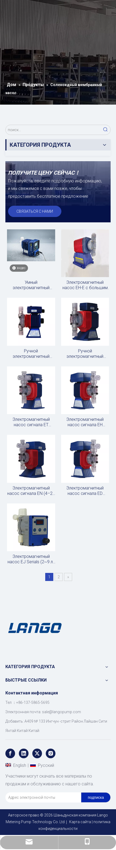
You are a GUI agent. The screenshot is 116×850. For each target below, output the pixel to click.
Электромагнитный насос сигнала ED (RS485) (85, 490)
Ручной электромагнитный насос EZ (31, 353)
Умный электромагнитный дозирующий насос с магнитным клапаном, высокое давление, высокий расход (31, 285)
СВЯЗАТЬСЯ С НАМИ (34, 211)
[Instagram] (50, 753)
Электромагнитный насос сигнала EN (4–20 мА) (31, 490)
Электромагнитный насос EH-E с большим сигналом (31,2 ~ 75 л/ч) (85, 285)
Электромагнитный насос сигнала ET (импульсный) (31, 422)
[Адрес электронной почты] (42, 797)
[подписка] (96, 797)
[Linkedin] (24, 753)
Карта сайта (80, 822)
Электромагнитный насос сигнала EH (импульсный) (85, 422)
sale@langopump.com (61, 712)
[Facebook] (10, 753)
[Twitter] (37, 753)
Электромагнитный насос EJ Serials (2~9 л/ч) (31, 559)
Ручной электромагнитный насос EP (84, 353)
